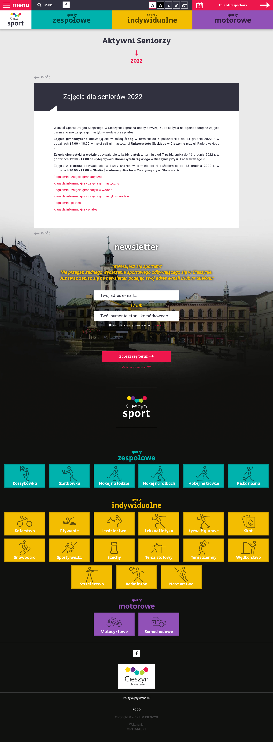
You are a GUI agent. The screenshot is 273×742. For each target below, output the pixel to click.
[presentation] (136, 338)
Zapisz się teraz (136, 356)
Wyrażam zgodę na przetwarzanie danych (133, 325)
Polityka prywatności (136, 698)
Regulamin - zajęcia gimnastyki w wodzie (83, 190)
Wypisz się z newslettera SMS (136, 367)
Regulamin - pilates (67, 203)
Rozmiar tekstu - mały (168, 5)
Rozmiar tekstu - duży (184, 5)
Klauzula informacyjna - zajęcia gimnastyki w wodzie (91, 196)
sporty (72, 19)
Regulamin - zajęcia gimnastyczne (78, 177)
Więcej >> (159, 325)
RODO (137, 709)
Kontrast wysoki (160, 5)
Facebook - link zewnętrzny (66, 6)
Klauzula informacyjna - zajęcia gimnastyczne (86, 183)
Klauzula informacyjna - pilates (75, 209)
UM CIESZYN (148, 717)
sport (16, 23)
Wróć (45, 77)
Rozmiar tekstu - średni (176, 5)
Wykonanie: (137, 727)
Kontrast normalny (152, 5)
